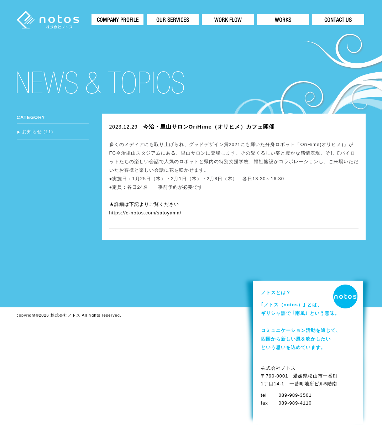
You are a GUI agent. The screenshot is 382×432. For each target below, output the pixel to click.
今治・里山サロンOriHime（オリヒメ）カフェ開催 (208, 127)
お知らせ (32, 131)
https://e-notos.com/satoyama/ (145, 212)
